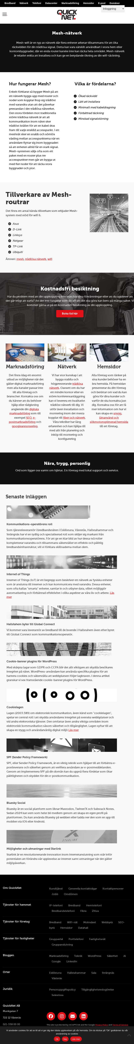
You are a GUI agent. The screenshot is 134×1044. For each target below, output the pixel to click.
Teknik (78, 955)
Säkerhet (112, 955)
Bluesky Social (16, 802)
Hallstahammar (76, 972)
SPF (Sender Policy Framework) (27, 757)
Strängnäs (108, 972)
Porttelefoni (76, 939)
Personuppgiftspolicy (62, 989)
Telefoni (36, 3)
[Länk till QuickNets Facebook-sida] (51, 1016)
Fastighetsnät (97, 939)
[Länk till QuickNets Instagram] (62, 1016)
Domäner (115, 3)
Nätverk (24, 3)
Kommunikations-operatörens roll (29, 524)
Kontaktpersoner (113, 888)
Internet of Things (18, 574)
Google (56, 961)
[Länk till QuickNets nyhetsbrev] (72, 1016)
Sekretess (57, 995)
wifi (50, 259)
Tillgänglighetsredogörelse (97, 989)
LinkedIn (71, 961)
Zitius (95, 911)
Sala (93, 972)
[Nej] (129, 1035)
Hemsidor (88, 3)
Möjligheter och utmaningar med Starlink (34, 848)
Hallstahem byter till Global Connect (31, 624)
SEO (29, 417)
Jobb (55, 894)
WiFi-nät (72, 922)
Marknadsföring (70, 3)
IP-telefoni (56, 905)
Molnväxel (89, 922)
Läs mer (73, 730)
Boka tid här (70, 313)
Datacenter (51, 3)
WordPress (94, 955)
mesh (20, 259)
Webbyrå (107, 922)
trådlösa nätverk (35, 259)
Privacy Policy (101, 1025)
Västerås (57, 978)
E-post (102, 3)
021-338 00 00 (11, 1024)
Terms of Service (120, 1025)
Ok (57, 1039)
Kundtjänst (56, 888)
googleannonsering (24, 426)
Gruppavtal (56, 939)
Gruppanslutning (62, 944)
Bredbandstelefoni (63, 911)
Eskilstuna (55, 972)
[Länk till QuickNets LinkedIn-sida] (83, 1016)
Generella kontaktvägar (82, 888)
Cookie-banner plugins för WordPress (32, 661)
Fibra (83, 911)
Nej (65, 1039)
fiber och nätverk (74, 417)
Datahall (83, 927)
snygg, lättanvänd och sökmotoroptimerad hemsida (109, 418)
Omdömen (71, 894)
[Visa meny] (5, 14)
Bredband (10, 3)
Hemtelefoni (94, 905)
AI (124, 955)
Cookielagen (15, 707)
